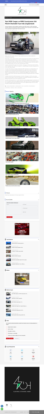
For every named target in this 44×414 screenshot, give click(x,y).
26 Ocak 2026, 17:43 (15, 254)
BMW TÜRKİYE (19, 87)
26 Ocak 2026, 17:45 (15, 258)
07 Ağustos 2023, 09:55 (15, 297)
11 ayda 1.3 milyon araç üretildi (17, 251)
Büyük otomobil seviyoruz (16, 255)
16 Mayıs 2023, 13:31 (15, 313)
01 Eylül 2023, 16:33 (8, 30)
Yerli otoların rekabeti (9, 162)
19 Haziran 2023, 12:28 (15, 300)
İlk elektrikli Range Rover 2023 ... (18, 310)
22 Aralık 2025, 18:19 (15, 246)
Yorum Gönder (9, 217)
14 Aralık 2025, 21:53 (15, 250)
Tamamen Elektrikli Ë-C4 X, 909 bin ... (18, 264)
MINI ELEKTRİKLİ (8, 87)
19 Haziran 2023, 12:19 (15, 304)
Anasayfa (7, 17)
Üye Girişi (32, 2)
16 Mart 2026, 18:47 (15, 242)
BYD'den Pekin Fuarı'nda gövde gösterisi (13, 127)
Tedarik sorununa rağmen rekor (17, 247)
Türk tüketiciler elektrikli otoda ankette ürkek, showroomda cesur (17, 103)
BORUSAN (12, 87)
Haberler (10, 17)
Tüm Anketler (16, 338)
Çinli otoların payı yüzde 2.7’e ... (17, 302)
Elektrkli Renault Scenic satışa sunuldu (12, 138)
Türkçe (37, 2)
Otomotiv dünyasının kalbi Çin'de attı (12, 114)
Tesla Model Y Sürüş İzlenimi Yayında (16, 1)
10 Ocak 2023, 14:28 (15, 262)
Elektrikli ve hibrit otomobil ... (17, 298)
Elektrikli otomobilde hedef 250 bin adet (19, 259)
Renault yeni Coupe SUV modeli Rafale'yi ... (19, 306)
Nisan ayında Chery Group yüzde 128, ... (19, 314)
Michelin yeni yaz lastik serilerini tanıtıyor (13, 185)
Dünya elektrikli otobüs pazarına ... (18, 243)
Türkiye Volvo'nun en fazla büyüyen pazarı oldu (14, 150)
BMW (15, 87)
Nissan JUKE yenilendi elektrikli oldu (12, 174)
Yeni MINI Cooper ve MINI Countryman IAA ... (20, 293)
